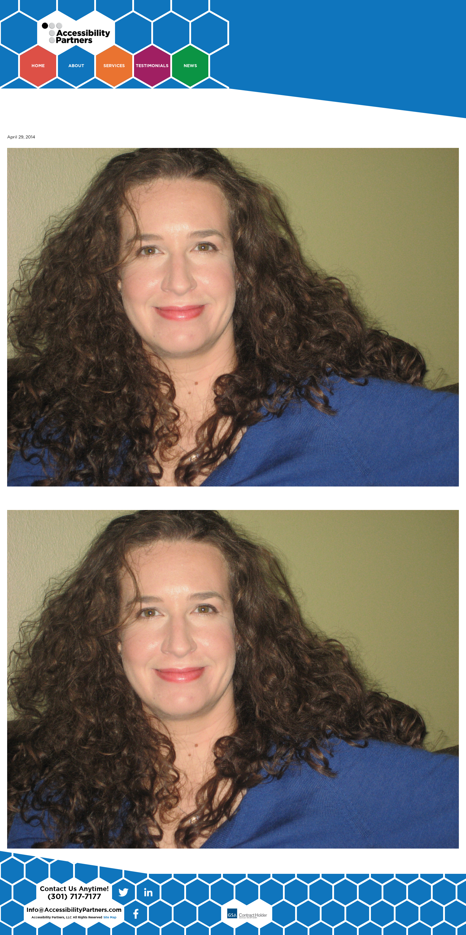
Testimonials (152, 66)
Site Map (109, 917)
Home (38, 66)
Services (114, 66)
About (76, 66)
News (190, 66)
